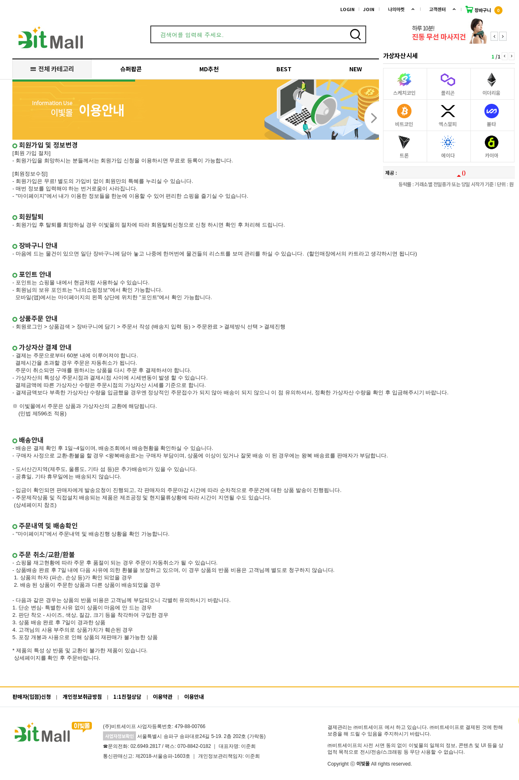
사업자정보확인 (119, 736)
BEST (284, 69)
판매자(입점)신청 (31, 696)
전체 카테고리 (51, 68)
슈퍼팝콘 (131, 69)
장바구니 (484, 9)
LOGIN (347, 9)
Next (503, 36)
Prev (494, 36)
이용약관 (163, 696)
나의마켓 (396, 9)
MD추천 (209, 69)
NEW (355, 69)
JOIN (368, 9)
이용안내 (194, 696)
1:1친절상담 (127, 696)
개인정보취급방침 (82, 696)
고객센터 (437, 9)
